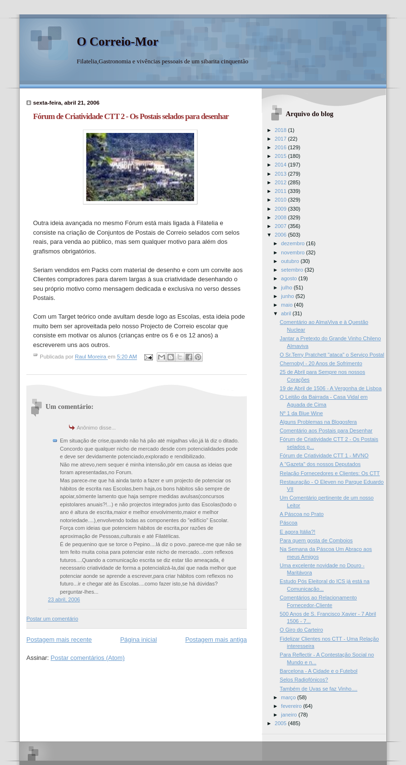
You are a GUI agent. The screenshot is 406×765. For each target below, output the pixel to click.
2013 (281, 174)
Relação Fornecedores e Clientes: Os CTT (330, 473)
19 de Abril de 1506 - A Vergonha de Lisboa (331, 388)
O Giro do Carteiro (301, 630)
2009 (281, 209)
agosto (289, 278)
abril (286, 313)
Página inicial (138, 639)
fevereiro (292, 706)
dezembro (293, 243)
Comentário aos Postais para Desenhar (326, 430)
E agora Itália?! (297, 532)
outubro (291, 261)
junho (288, 296)
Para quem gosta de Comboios (316, 540)
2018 (281, 130)
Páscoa (289, 523)
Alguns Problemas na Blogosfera (318, 422)
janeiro (289, 714)
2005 (281, 723)
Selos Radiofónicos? (304, 679)
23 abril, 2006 (64, 599)
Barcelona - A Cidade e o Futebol (319, 671)
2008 (281, 217)
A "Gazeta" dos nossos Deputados (320, 464)
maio (287, 305)
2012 (281, 182)
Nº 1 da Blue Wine (301, 413)
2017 (281, 139)
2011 (281, 191)
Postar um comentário (52, 619)
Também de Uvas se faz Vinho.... (319, 689)
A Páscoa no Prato (302, 514)
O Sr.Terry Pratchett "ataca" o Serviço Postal (332, 355)
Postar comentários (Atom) (88, 657)
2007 (281, 226)
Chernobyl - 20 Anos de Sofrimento (321, 363)
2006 (281, 235)
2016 (281, 147)
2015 (281, 156)
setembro (292, 270)
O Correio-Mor (118, 41)
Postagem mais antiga (216, 639)
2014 (281, 164)
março (289, 697)
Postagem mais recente (59, 639)
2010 (281, 200)
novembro (293, 252)
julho (287, 287)
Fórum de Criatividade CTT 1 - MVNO (324, 455)
